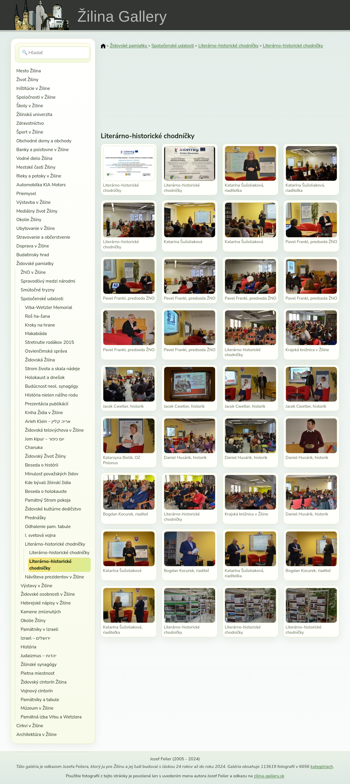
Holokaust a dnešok (45, 377)
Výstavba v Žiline (33, 202)
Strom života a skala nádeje (52, 368)
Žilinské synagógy (38, 664)
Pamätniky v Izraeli (39, 629)
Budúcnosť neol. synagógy (51, 386)
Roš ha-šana (37, 316)
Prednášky (35, 518)
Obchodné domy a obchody (43, 141)
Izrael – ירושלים (35, 638)
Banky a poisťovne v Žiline (42, 149)
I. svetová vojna (40, 535)
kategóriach (321, 766)
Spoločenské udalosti (41, 299)
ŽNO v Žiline (33, 272)
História (28, 647)
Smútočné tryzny (37, 290)
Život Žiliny (27, 79)
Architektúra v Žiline (36, 734)
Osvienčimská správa (46, 351)
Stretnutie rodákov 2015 (49, 342)
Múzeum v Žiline (36, 708)
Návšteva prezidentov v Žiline (54, 577)
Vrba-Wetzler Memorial (48, 307)
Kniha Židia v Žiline (44, 412)
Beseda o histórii (41, 465)
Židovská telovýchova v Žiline (54, 430)
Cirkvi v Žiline (29, 725)
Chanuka (33, 447)
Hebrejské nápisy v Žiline (45, 603)
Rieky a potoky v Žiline (38, 176)
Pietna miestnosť (37, 673)
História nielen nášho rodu (51, 395)
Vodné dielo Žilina (34, 158)
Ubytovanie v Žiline (35, 228)
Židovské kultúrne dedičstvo (53, 509)
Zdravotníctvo (30, 123)
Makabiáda (36, 333)
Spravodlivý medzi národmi (47, 281)
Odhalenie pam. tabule (48, 526)
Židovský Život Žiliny (45, 456)
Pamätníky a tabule (39, 699)
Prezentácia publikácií (46, 404)
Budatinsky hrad (32, 255)
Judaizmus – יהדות (38, 656)
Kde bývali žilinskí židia (48, 482)
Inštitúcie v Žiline (33, 88)
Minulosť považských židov (51, 474)
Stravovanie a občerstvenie (43, 237)
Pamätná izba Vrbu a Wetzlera (50, 717)
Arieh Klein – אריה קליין (48, 421)
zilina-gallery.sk (269, 776)
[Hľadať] (54, 53)
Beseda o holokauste (46, 491)
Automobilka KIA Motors (41, 185)
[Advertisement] (220, 86)
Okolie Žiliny (28, 219)
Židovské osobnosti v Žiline (47, 594)
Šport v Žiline (29, 132)
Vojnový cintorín (36, 691)
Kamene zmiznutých (40, 612)
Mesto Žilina (28, 71)
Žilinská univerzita (34, 114)
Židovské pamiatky (35, 263)
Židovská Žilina (40, 360)
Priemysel (26, 193)
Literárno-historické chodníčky (55, 544)
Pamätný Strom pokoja (48, 500)
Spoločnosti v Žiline (36, 97)
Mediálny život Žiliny (37, 211)
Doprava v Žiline (32, 246)
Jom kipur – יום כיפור (44, 439)
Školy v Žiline (29, 106)
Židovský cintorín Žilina (43, 682)
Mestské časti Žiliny (36, 167)
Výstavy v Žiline (36, 586)
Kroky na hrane (40, 325)
